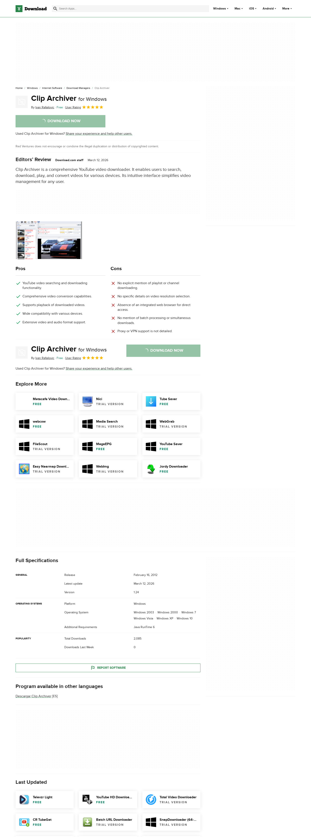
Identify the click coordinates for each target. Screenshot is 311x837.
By (42, 107)
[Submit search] (55, 8)
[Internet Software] (52, 88)
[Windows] (32, 88)
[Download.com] (31, 8)
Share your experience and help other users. (99, 133)
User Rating (84, 107)
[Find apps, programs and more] (130, 8)
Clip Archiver (69, 98)
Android (268, 8)
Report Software (108, 667)
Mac (237, 8)
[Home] (19, 88)
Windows (219, 8)
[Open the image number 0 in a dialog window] (49, 240)
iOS (251, 8)
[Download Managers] (78, 88)
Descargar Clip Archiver (33, 696)
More (287, 8)
